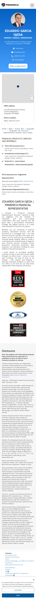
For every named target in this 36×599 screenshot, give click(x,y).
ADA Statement (10, 568)
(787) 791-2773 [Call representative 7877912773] (14, 121)
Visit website (19, 60)
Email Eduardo (19, 52)
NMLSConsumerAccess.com (14, 565)
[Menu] (32, 5)
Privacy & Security (11, 555)
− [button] (31, 99)
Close (18, 595)
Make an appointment (18, 66)
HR (7, 571)
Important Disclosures (12, 557)
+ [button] (31, 96)
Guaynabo (30, 129)
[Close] (34, 580)
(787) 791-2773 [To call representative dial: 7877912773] (19, 56)
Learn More (18, 590)
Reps (10, 129)
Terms (7, 559)
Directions (19, 48)
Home (4, 129)
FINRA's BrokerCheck (25, 181)
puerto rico (19, 129)
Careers (7, 569)
